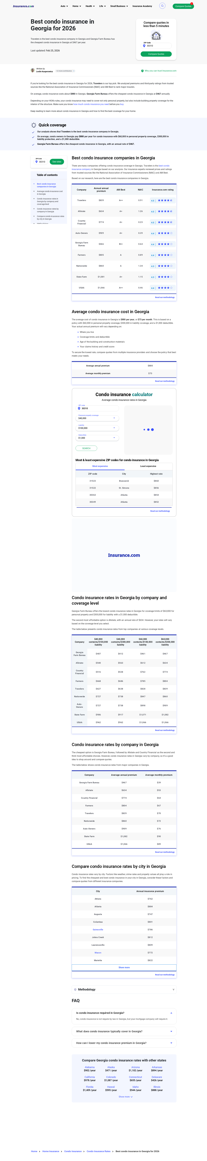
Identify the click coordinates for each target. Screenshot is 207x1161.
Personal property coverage (89, 414)
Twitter (40, 1125)
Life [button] (101, 6)
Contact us (130, 1122)
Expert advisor (131, 1127)
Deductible (84, 434)
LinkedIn (47, 1125)
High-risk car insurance (78, 1135)
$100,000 (82, 428)
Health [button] (89, 6)
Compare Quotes (183, 6)
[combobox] (97, 418)
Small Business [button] (117, 6)
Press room (130, 1137)
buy (121, 104)
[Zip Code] (156, 46)
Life (102, 1136)
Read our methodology (165, 297)
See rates (56, 161)
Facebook (33, 1125)
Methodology (42, 224)
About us (129, 1117)
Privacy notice (156, 1117)
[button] (162, 6)
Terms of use (155, 1122)
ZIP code (82, 405)
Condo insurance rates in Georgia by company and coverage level (47, 201)
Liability (83, 424)
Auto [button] (63, 6)
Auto (102, 1121)
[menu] (63, 6)
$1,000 (81, 438)
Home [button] (75, 6)
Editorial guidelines (134, 1132)
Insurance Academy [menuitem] (142, 6)
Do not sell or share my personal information (158, 1130)
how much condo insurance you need (91, 104)
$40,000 (82, 418)
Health (103, 1131)
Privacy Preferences (77, 1145)
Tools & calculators (76, 1125)
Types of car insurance (78, 1130)
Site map (71, 1140)
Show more (124, 906)
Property (104, 1126)
